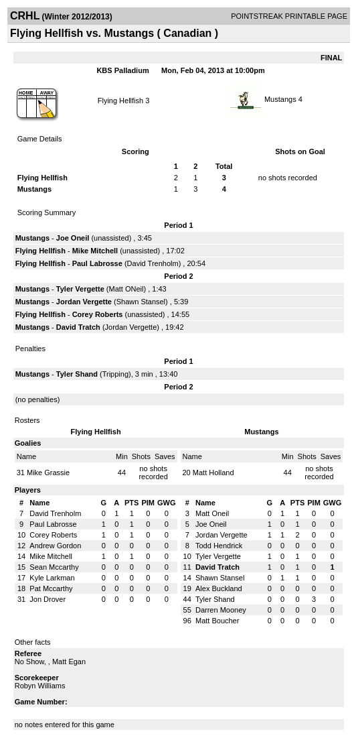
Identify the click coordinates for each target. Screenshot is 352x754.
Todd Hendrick (218, 546)
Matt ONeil (126, 289)
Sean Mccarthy (53, 567)
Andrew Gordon (55, 546)
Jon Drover (47, 599)
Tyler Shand (77, 374)
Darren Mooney (220, 610)
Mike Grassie (48, 472)
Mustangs (280, 99)
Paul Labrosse (97, 263)
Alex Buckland (218, 588)
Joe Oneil (73, 238)
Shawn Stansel (140, 302)
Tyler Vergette (80, 289)
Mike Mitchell (95, 251)
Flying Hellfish (120, 101)
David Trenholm (153, 263)
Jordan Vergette (84, 302)
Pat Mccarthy (50, 588)
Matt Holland (213, 472)
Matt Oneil (212, 513)
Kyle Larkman (51, 578)
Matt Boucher (217, 621)
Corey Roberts (97, 314)
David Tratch (78, 327)
